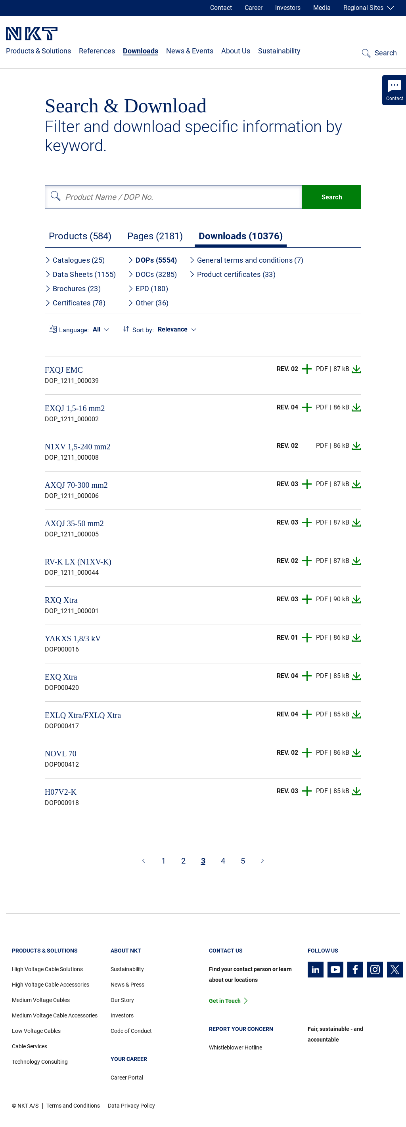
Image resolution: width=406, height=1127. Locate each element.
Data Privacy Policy (131, 1105)
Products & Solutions (38, 51)
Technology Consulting (40, 1062)
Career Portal (127, 1077)
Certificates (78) (75, 303)
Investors (288, 7)
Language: (74, 330)
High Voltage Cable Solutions (47, 969)
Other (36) (148, 303)
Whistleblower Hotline (235, 1047)
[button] (307, 369)
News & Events (189, 51)
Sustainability (279, 51)
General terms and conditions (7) (246, 260)
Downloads (140, 51)
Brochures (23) (73, 288)
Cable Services (29, 1046)
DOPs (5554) (152, 260)
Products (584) (80, 236)
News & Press (127, 984)
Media (322, 7)
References (97, 51)
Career (253, 7)
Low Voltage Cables (36, 1031)
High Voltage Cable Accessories (50, 984)
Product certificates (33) (232, 274)
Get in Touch (225, 1001)
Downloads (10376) (241, 236)
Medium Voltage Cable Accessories (55, 1015)
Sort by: (143, 330)
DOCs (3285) (152, 274)
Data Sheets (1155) (80, 274)
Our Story (122, 1000)
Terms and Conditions (73, 1105)
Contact (221, 7)
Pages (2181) (155, 236)
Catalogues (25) (75, 260)
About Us (235, 51)
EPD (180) (148, 288)
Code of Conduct (131, 1031)
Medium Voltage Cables (41, 1000)
